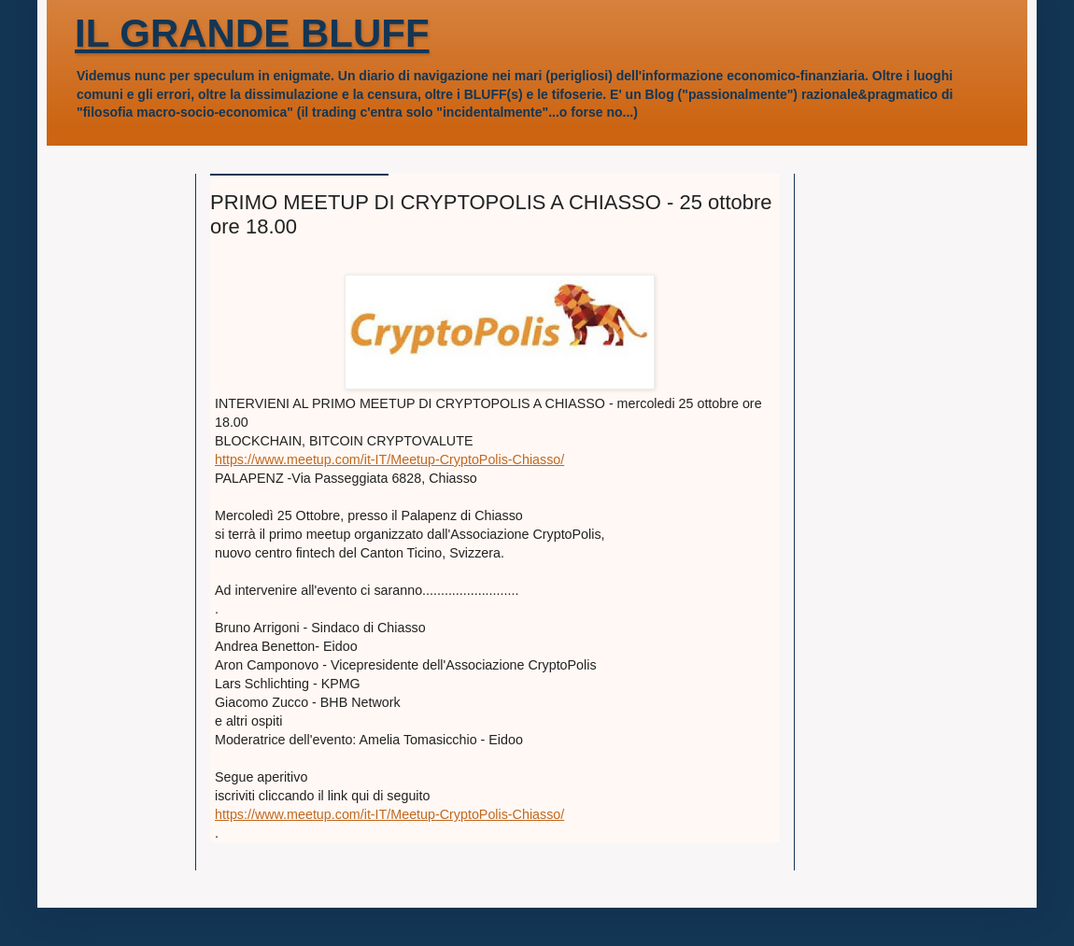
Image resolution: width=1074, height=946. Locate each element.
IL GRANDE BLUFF (252, 33)
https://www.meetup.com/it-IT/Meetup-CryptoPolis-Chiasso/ (389, 459)
